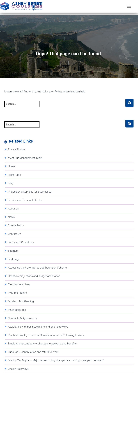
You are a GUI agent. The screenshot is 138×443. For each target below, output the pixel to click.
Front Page (14, 174)
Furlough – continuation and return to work (33, 352)
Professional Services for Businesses (29, 191)
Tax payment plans (19, 284)
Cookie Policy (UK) (18, 368)
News (11, 217)
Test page (14, 259)
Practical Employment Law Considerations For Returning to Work (46, 335)
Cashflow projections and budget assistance (34, 276)
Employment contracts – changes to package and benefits (42, 343)
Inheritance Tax (17, 309)
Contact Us (14, 234)
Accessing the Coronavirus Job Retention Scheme (37, 267)
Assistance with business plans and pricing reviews (38, 326)
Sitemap (13, 250)
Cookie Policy (16, 225)
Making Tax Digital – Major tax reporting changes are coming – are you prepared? (56, 360)
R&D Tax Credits (17, 293)
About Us (13, 208)
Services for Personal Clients (25, 200)
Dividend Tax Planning (21, 301)
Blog (10, 183)
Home (11, 166)
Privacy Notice (16, 149)
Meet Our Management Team (25, 158)
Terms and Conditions (21, 242)
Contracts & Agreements (22, 318)
